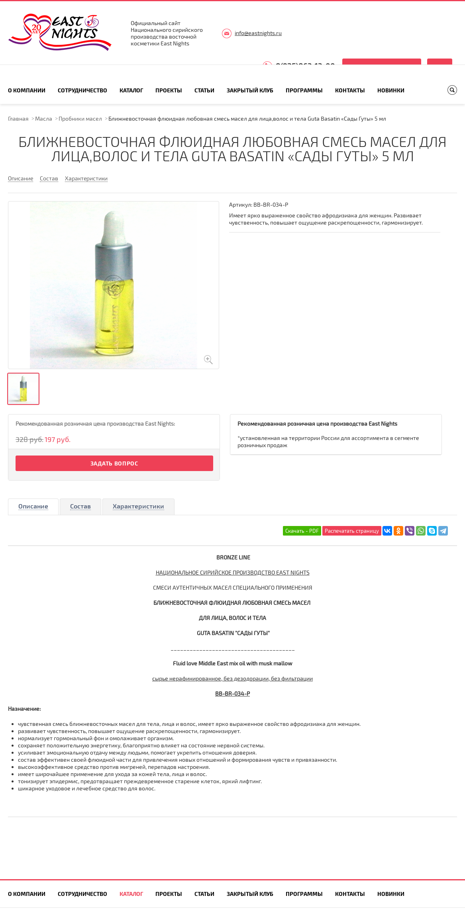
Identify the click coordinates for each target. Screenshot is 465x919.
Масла (43, 118)
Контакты (350, 90)
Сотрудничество (82, 90)
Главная (18, 118)
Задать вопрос (114, 463)
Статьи (204, 90)
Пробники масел (80, 118)
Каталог (131, 90)
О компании (26, 90)
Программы (304, 90)
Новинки (390, 90)
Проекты (168, 90)
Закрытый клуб (250, 90)
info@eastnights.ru (258, 32)
